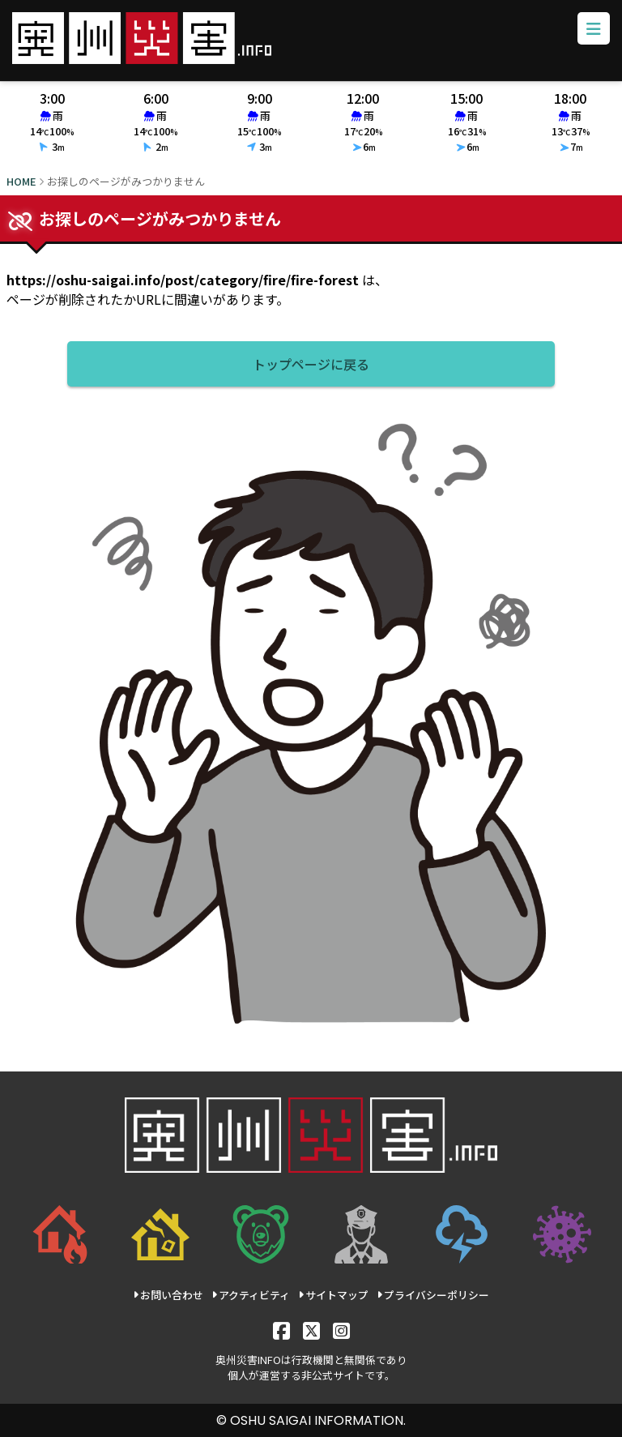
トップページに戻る (311, 364)
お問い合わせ (168, 1294)
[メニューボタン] (593, 28)
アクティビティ (250, 1294)
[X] (311, 1329)
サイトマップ (333, 1294)
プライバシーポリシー (433, 1294)
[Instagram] (341, 1329)
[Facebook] (281, 1329)
